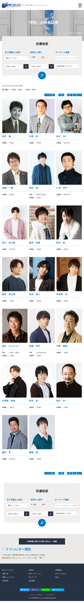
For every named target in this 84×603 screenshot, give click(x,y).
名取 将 (33, 136)
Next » (79, 95)
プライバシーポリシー (36, 596)
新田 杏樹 (34, 243)
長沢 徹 (6, 136)
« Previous (48, 95)
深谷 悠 (33, 402)
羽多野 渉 (61, 295)
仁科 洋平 (61, 188)
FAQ (56, 579)
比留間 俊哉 (8, 402)
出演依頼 (5, 583)
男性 (34, 57)
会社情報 (32, 583)
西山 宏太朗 (8, 243)
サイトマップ (50, 596)
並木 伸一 (61, 136)
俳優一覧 (71, 33)
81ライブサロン (60, 575)
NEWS (31, 572)
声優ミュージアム (8, 579)
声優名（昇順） (17, 90)
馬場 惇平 (34, 347)
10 (74, 95)
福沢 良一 (61, 402)
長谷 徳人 (34, 295)
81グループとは (7, 572)
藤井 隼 (6, 454)
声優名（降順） (31, 90)
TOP (65, 33)
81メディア (33, 579)
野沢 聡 (60, 243)
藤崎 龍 (33, 454)
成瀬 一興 (7, 188)
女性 (42, 57)
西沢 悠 (33, 188)
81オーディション (35, 575)
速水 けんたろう (11, 347)
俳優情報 (58, 572)
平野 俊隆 (61, 347)
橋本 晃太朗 (8, 295)
